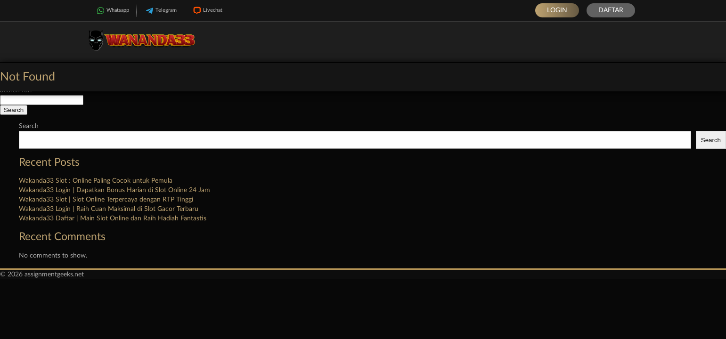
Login (557, 10)
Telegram (160, 10)
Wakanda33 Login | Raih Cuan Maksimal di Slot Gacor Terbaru (108, 209)
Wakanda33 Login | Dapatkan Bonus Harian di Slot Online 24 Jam (114, 190)
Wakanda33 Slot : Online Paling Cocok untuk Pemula (95, 181)
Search (29, 126)
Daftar (610, 10)
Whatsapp (112, 10)
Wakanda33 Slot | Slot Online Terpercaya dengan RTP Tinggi (106, 199)
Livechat (206, 10)
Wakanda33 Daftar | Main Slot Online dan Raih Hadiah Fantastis (112, 218)
